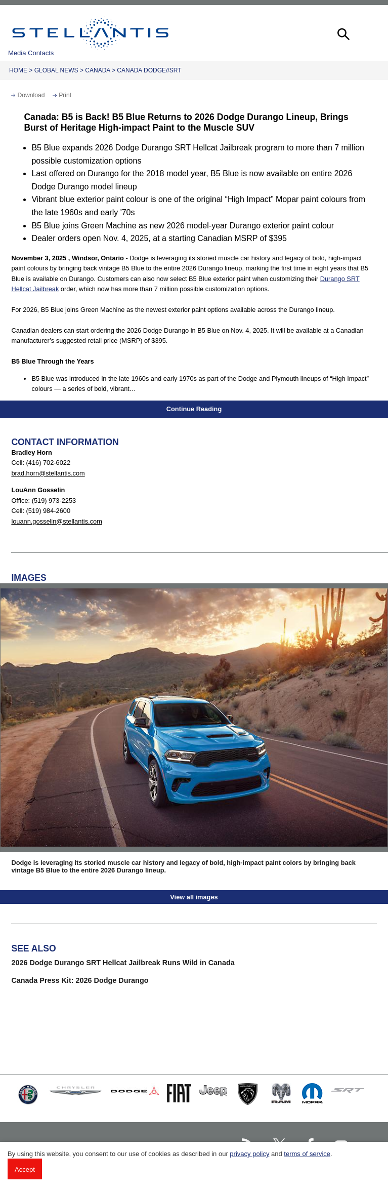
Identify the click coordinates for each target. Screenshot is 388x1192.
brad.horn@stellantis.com (47, 473)
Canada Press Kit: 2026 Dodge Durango (79, 980)
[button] (342, 33)
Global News (56, 70)
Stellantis (90, 33)
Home (18, 70)
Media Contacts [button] (31, 53)
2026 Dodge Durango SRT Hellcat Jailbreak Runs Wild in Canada (122, 963)
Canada (97, 70)
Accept (25, 1169)
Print (65, 95)
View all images (194, 897)
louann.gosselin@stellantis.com (56, 521)
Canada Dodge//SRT (149, 70)
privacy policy (249, 1154)
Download (31, 95)
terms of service (307, 1154)
